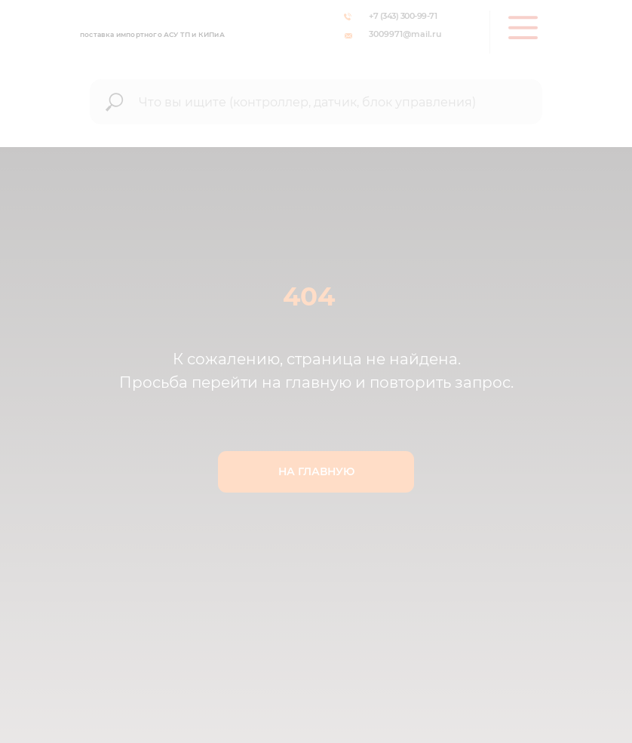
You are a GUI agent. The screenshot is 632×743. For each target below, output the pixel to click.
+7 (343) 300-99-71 (403, 16)
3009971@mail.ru (405, 34)
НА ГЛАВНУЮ (316, 471)
